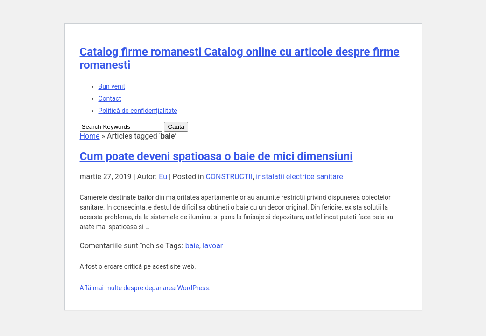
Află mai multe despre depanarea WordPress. (145, 288)
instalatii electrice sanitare (299, 176)
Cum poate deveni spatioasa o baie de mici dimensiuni (216, 156)
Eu (163, 176)
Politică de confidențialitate (138, 110)
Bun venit (112, 86)
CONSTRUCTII (229, 176)
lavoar (213, 245)
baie (192, 245)
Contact (110, 98)
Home (90, 136)
